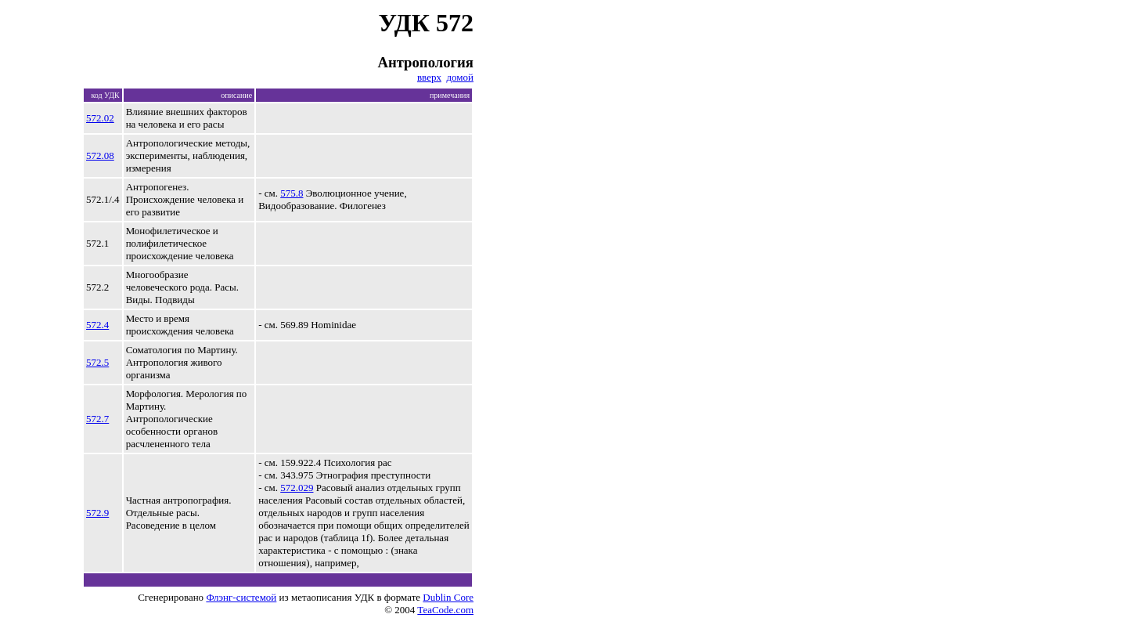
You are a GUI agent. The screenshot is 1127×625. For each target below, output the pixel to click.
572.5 (97, 362)
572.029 (296, 487)
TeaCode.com (445, 610)
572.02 (100, 118)
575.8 (291, 193)
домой (459, 77)
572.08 (100, 155)
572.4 (97, 325)
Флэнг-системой (241, 597)
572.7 (97, 418)
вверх (429, 77)
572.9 (97, 512)
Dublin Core (448, 597)
